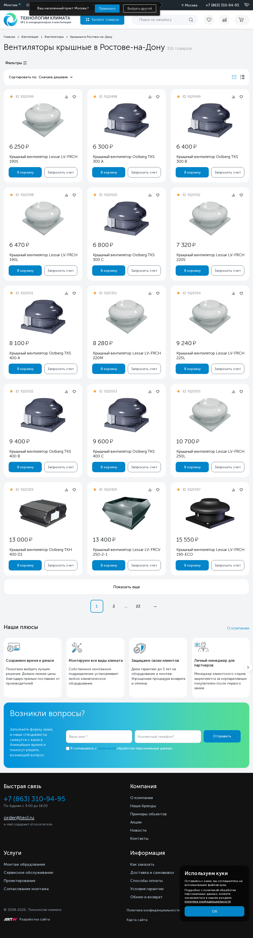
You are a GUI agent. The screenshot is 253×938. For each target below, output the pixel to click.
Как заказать (142, 864)
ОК (214, 911)
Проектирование (19, 880)
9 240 (186, 343)
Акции (136, 822)
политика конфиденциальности (208, 901)
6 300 (103, 146)
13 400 (104, 539)
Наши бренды (143, 805)
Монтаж (11, 5)
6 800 (103, 244)
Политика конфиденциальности (153, 910)
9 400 (19, 441)
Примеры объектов (148, 814)
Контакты (139, 838)
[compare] (224, 20)
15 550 (187, 539)
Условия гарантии (147, 888)
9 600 (103, 441)
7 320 (185, 244)
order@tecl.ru (19, 818)
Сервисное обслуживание (28, 872)
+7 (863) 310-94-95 (222, 5)
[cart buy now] (241, 20)
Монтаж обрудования (24, 864)
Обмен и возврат (146, 897)
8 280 (102, 343)
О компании (238, 628)
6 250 (19, 146)
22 (138, 606)
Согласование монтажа (26, 888)
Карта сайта (137, 920)
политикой (107, 748)
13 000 (20, 539)
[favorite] (211, 20)
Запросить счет (61, 172)
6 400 (186, 146)
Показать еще (126, 587)
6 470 (19, 244)
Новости (138, 830)
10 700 (187, 441)
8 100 (19, 343)
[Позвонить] (243, 5)
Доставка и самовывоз (152, 872)
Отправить (222, 736)
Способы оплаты (146, 880)
